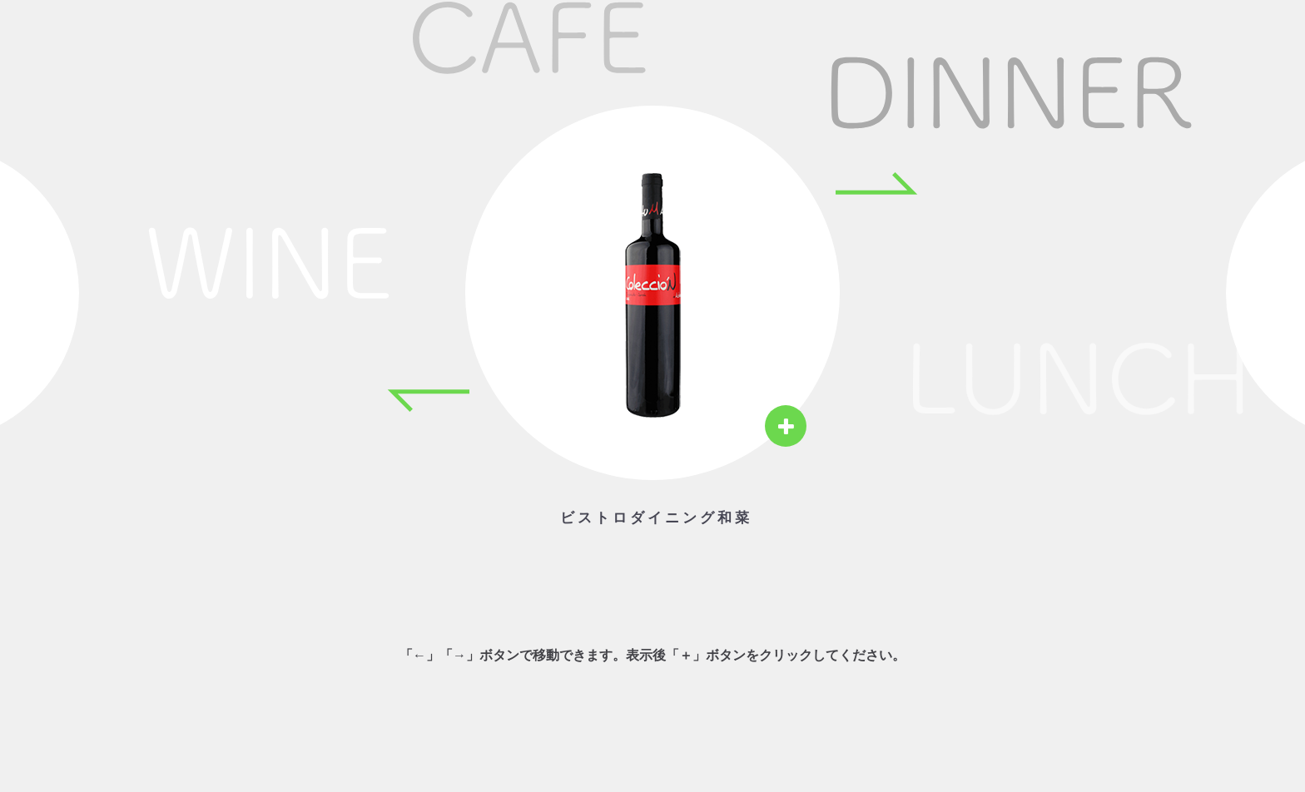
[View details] (785, 426)
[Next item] (877, 183)
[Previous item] (427, 401)
